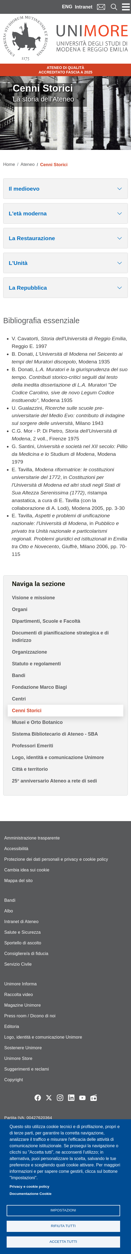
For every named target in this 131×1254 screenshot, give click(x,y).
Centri (19, 699)
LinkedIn (71, 1097)
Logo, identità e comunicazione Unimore (58, 757)
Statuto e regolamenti (36, 663)
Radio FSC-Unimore (93, 1097)
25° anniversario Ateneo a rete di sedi (54, 781)
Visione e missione (33, 597)
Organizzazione (29, 652)
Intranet (83, 7)
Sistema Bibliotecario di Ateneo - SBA (55, 734)
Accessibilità (16, 848)
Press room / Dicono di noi (30, 1016)
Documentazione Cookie (31, 1194)
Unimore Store (18, 1058)
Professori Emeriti (32, 745)
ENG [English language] (67, 6)
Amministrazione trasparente (32, 838)
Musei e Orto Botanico (37, 722)
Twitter (48, 1097)
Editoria (11, 1026)
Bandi (18, 675)
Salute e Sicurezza (22, 932)
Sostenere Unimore (23, 1048)
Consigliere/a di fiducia (26, 953)
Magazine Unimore (22, 1005)
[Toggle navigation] (126, 7)
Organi (19, 609)
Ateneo (27, 164)
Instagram (60, 1097)
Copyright (13, 1079)
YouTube (82, 1097)
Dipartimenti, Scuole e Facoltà (46, 621)
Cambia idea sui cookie (26, 870)
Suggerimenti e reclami (26, 1069)
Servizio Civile (18, 964)
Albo (8, 911)
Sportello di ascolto (22, 943)
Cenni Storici (26, 710)
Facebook (37, 1097)
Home (9, 164)
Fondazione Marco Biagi (39, 687)
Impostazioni (63, 1210)
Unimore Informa (20, 984)
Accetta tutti (63, 1242)
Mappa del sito (18, 880)
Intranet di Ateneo (21, 921)
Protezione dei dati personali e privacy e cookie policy (56, 859)
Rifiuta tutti (63, 1226)
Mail (101, 7)
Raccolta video (18, 994)
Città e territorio (30, 769)
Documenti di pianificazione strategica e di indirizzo (60, 636)
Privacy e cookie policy (29, 1187)
